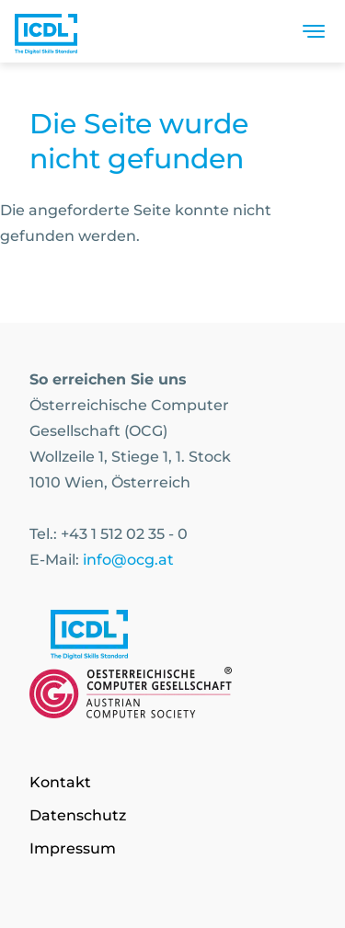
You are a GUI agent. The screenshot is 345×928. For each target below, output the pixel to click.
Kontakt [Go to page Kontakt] (60, 782)
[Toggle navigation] (313, 31)
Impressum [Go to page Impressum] (72, 848)
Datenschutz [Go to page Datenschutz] (77, 815)
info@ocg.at (128, 559)
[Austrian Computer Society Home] (46, 31)
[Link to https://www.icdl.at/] (172, 638)
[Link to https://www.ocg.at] (172, 696)
